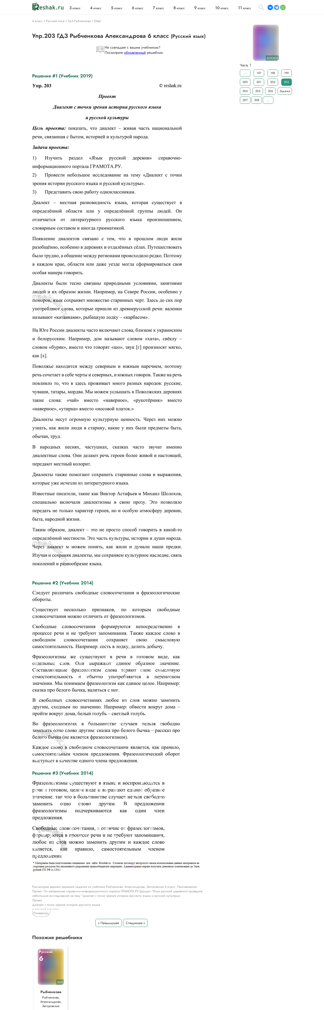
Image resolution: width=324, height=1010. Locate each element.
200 (245, 82)
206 (270, 91)
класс (75, 8)
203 (286, 82)
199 (286, 73)
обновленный (135, 52)
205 (257, 91)
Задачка (284, 91)
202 (272, 82)
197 (259, 73)
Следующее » (135, 923)
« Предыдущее (108, 923)
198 (272, 73)
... (245, 73)
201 (258, 82)
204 (245, 91)
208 (256, 100)
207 (245, 100)
